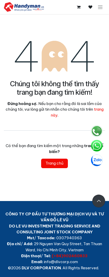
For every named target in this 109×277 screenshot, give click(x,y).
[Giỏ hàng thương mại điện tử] (79, 7)
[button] (98, 201)
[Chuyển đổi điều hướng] (100, 7)
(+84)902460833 (69, 255)
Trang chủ (54, 163)
